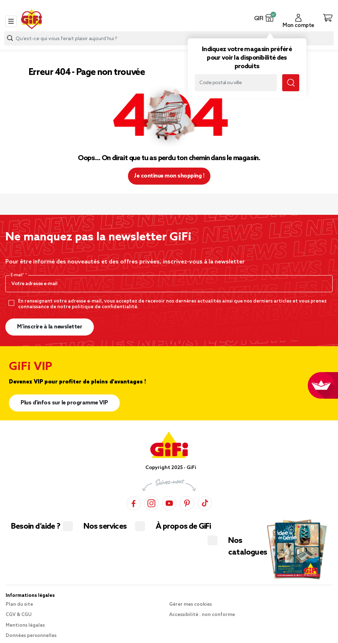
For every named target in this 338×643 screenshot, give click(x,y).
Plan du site (19, 604)
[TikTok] (205, 502)
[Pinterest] (187, 502)
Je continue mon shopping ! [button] (169, 176)
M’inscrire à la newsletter (49, 326)
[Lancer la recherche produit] (10, 38)
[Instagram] (151, 502)
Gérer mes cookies (190, 604)
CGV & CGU (19, 614)
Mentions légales (25, 625)
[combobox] (169, 38)
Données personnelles (31, 635)
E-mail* (18, 275)
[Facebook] (134, 502)
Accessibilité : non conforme (202, 614)
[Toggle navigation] (11, 21)
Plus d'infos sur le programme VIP (64, 402)
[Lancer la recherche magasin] (290, 82)
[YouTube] (169, 502)
